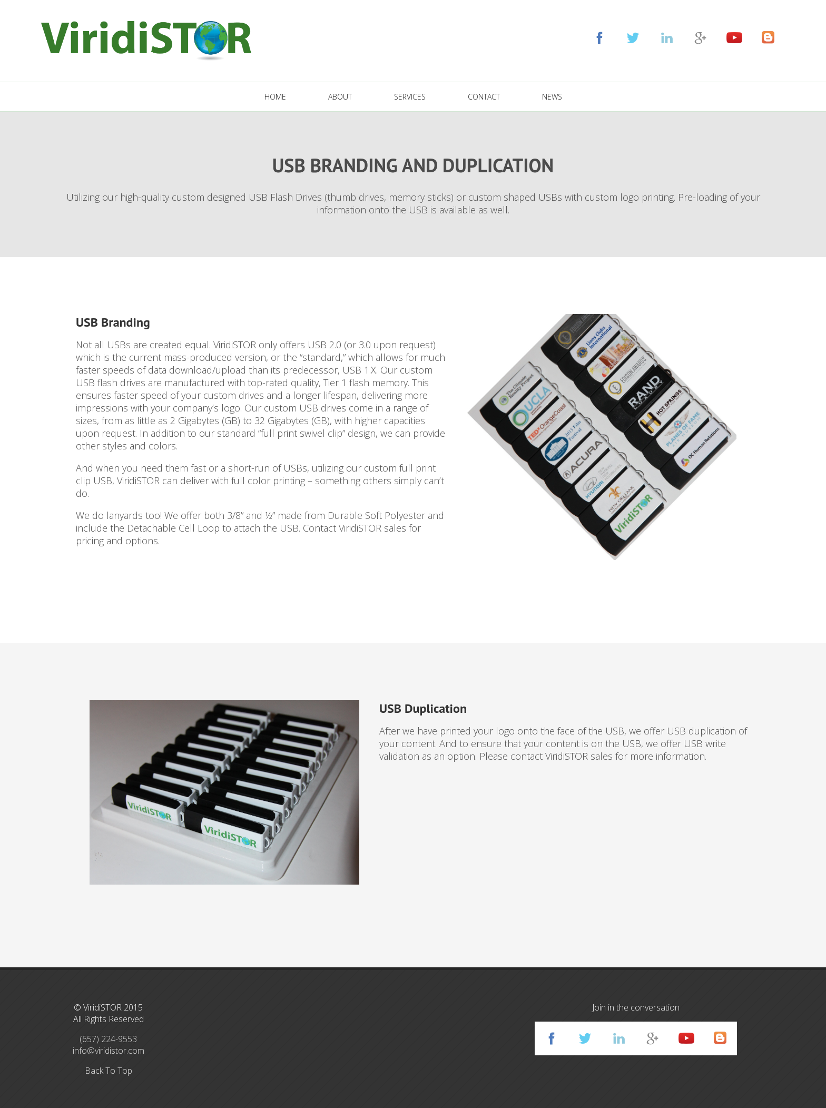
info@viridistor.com (108, 1050)
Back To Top (108, 1070)
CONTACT (484, 97)
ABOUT (340, 97)
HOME (275, 97)
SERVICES (410, 97)
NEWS (552, 97)
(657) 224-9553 (108, 1039)
